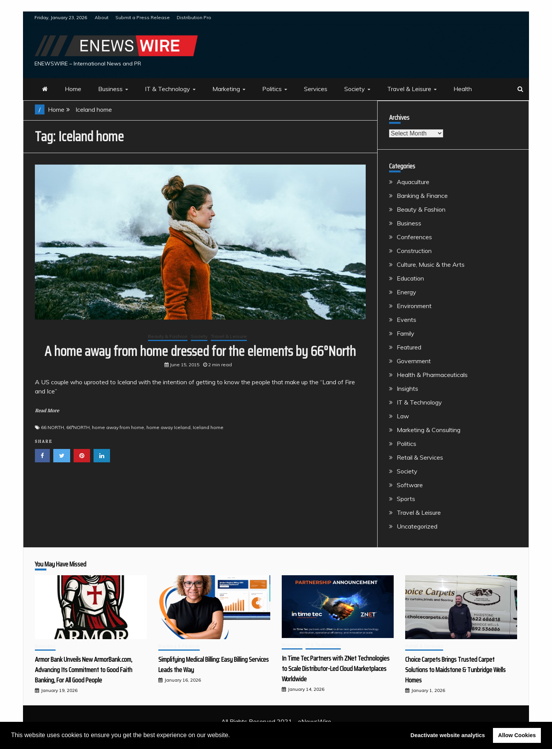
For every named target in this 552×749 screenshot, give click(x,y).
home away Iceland (168, 427)
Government (414, 361)
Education (410, 278)
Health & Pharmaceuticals (432, 375)
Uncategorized (417, 526)
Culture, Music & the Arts (431, 264)
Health (462, 89)
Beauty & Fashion (167, 336)
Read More (47, 410)
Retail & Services (420, 457)
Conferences (414, 237)
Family (405, 333)
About (101, 17)
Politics (272, 89)
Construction (414, 251)
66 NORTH (52, 427)
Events (406, 319)
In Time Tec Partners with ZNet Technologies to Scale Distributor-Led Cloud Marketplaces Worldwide (335, 668)
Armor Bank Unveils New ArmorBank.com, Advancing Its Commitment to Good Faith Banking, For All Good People (83, 669)
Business (110, 89)
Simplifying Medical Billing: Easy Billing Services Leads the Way (213, 664)
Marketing (226, 89)
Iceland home (208, 427)
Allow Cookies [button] (517, 735)
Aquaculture (413, 182)
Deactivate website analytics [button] (448, 735)
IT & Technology (167, 89)
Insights (407, 388)
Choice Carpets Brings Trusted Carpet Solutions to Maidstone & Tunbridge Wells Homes (455, 669)
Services (315, 89)
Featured (409, 347)
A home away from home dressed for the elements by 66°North (200, 351)
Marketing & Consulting (428, 430)
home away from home (118, 427)
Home (73, 89)
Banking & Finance (422, 195)
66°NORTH (78, 427)
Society (354, 89)
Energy (406, 292)
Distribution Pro (194, 17)
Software (410, 485)
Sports (406, 499)
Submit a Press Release (142, 17)
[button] (233, 736)
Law (403, 416)
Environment (414, 306)
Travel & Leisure (409, 89)
